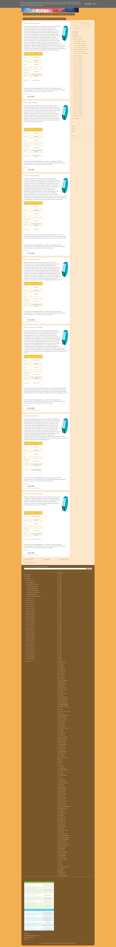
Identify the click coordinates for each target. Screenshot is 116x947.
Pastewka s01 (62, 817)
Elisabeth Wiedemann (64, 715)
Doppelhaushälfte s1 (64, 704)
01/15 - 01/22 (78, 112)
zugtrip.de (48, 905)
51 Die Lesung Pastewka (31, 175)
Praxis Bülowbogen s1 (64, 835)
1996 (60, 616)
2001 (60, 624)
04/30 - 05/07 (78, 85)
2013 (60, 644)
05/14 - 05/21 (78, 81)
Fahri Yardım (62, 720)
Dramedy (61, 709)
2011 (60, 640)
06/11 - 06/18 (78, 73)
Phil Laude (61, 831)
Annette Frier (62, 671)
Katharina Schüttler (63, 769)
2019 (60, 655)
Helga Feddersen (63, 744)
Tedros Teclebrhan (63, 859)
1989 (60, 604)
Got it (94, 4)
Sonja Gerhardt (62, 853)
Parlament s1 (62, 811)
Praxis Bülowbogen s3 (64, 839)
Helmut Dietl (62, 746)
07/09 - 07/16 (78, 65)
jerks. (73, 131)
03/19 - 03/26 (78, 98)
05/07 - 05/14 (78, 84)
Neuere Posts (28, 559)
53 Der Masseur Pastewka (32, 23)
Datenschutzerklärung (29, 937)
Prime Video (35, 14)
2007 (60, 633)
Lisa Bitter (61, 784)
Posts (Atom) (33, 562)
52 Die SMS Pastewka (31, 102)
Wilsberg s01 (62, 872)
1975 (60, 578)
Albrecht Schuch (63, 662)
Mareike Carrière (63, 793)
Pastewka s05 (36, 488)
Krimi (60, 777)
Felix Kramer (62, 726)
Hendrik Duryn (62, 749)
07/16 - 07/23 (78, 63)
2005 (60, 629)
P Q (77, 26)
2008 (60, 635)
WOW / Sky (71, 14)
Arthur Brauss (62, 675)
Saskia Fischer (62, 846)
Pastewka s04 (62, 822)
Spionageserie (62, 855)
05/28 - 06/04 (78, 78)
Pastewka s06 (36, 321)
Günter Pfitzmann (63, 739)
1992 (60, 609)
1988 (60, 602)
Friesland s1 (62, 731)
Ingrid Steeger (62, 753)
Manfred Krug (62, 790)
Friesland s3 (62, 735)
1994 (60, 613)
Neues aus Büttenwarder (65, 806)
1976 (60, 580)
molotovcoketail (62, 943)
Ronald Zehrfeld (63, 841)
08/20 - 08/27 (78, 39)
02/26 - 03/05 (78, 104)
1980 (60, 587)
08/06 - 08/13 (78, 57)
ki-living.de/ (47, 901)
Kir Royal (61, 771)
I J (79, 24)
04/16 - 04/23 (78, 89)
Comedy (61, 691)
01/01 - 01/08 (78, 116)
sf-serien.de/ (47, 914)
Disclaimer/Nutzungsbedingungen (31, 935)
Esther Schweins (63, 718)
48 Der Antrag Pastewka (31, 416)
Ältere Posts (64, 559)
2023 (74, 35)
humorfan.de (47, 898)
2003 (60, 626)
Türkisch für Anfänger (64, 866)
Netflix (42, 14)
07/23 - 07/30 (78, 61)
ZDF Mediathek (61, 14)
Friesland (61, 729)
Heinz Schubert (62, 742)
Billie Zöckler (62, 682)
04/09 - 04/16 (78, 92)
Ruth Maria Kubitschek (64, 844)
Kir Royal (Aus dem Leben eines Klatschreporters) (37, 18)
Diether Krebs (62, 700)
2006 (60, 631)
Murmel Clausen (63, 804)
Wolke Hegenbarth (63, 875)
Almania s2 (61, 667)
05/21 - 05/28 (78, 79)
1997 (60, 618)
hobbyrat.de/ (47, 895)
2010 (60, 638)
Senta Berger (62, 848)
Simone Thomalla (63, 852)
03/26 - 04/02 (78, 95)
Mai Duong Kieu (63, 788)
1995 (60, 615)
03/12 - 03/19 (78, 100)
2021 (60, 658)
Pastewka (30, 321)
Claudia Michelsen (63, 689)
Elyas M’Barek (62, 717)
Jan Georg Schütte (63, 757)
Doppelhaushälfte (63, 702)
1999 (60, 622)
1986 (60, 598)
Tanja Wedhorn (62, 857)
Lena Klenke (62, 779)
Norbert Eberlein (63, 808)
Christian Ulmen (63, 687)
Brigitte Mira (62, 686)
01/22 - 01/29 (78, 110)
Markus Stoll (62, 799)
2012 (60, 642)
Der (83, 23)
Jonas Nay (61, 766)
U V (73, 28)
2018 (60, 653)
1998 (60, 620)
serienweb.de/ (48, 929)
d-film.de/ (47, 922)
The (89, 26)
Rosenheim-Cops (63, 842)
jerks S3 (61, 762)
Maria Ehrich (62, 795)
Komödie (61, 773)
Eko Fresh (61, 713)
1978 (60, 584)
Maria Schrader (62, 797)
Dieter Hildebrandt (63, 698)
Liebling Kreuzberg (63, 782)
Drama (60, 708)
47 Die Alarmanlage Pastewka (33, 494)
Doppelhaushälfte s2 (64, 706)
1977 (60, 582)
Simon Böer (62, 850)
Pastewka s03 (62, 821)
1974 (60, 576)
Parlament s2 (62, 813)
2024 (74, 33)
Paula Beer (61, 828)
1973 (60, 574)
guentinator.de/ (47, 889)
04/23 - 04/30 (78, 87)
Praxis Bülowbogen (63, 833)
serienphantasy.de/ (47, 924)
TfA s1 (60, 861)
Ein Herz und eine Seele (58, 18)
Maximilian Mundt (63, 800)
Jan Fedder (61, 755)
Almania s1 (61, 666)
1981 (60, 589)
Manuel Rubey (62, 791)
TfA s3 (60, 864)
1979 (60, 585)
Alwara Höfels (62, 669)
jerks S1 (73, 128)
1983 (60, 593)
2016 (60, 649)
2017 (60, 651)
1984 (60, 595)
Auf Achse (61, 677)
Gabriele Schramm (63, 737)
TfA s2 (60, 862)
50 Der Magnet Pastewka (32, 259)
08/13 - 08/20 (78, 55)
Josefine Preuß (62, 768)
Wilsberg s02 (62, 873)
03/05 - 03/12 (78, 101)
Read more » (27, 94)
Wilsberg (61, 870)
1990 (60, 605)
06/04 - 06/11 (78, 75)
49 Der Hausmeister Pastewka (33, 327)
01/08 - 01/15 (78, 114)
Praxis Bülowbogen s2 (64, 837)
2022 (74, 118)
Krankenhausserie (63, 775)
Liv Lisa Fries (62, 786)
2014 (60, 646)
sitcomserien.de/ (47, 916)
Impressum (26, 939)
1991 (60, 607)
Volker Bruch (62, 868)
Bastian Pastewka (63, 680)
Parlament (61, 810)
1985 (60, 596)
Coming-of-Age (62, 693)
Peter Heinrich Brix (63, 830)
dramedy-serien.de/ (47, 912)
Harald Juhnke (62, 740)
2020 (60, 657)
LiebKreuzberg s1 (63, 780)
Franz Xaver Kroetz (63, 728)
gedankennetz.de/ (48, 884)
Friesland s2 (62, 733)
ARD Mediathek (51, 14)
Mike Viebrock (62, 802)
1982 (60, 591)
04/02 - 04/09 (78, 93)
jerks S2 (73, 130)
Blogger (73, 943)
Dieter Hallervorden (63, 697)
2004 (60, 627)
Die (86, 23)
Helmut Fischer (62, 748)
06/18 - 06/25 (78, 71)
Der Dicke (61, 695)
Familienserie (62, 722)
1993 (60, 611)
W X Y (80, 28)
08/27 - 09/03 (78, 37)
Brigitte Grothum (63, 684)
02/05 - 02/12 (78, 106)
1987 (60, 600)
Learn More (87, 4)
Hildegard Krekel (63, 751)
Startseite (26, 14)
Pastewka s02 (62, 819)
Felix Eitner (61, 724)
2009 (60, 636)
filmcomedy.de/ (47, 927)
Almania (61, 664)
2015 (60, 647)
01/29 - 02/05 (78, 108)
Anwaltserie (62, 673)
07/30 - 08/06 (78, 59)
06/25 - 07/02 (78, 69)
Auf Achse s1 (62, 678)
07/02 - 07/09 (78, 67)
